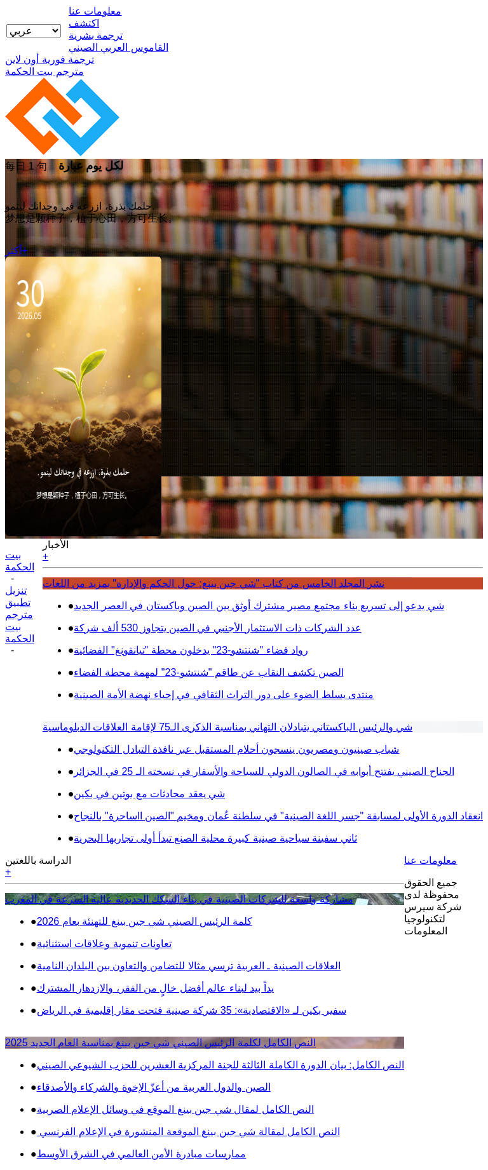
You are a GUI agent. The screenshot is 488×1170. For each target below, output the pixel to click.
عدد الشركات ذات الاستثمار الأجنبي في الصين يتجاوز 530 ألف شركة (217, 627)
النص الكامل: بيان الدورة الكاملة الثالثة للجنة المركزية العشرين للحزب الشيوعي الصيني (220, 1064)
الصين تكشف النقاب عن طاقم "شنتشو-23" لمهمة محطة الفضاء (208, 672)
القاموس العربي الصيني (118, 47)
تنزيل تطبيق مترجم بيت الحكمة (19, 614)
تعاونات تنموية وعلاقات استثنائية (104, 943)
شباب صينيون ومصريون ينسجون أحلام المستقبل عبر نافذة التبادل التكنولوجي (236, 749)
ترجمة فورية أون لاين (49, 59)
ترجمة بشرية (96, 35)
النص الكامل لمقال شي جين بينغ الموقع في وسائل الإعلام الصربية (175, 1109)
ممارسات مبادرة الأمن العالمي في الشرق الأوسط (142, 1153)
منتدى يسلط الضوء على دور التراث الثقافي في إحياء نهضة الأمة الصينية (224, 694)
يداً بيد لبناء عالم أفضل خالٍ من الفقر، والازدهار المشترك (155, 988)
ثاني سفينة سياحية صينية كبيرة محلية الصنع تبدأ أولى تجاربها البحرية (215, 838)
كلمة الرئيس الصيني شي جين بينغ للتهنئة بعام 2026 (144, 921)
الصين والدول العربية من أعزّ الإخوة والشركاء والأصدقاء (154, 1087)
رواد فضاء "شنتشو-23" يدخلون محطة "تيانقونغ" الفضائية (191, 650)
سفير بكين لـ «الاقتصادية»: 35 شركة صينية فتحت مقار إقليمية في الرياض (191, 1010)
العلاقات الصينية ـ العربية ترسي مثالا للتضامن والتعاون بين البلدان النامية (189, 965)
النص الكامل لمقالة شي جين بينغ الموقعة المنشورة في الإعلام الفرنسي (188, 1131)
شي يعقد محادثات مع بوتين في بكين (149, 793)
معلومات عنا (95, 11)
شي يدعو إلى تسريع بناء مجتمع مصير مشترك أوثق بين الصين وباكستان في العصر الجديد (259, 605)
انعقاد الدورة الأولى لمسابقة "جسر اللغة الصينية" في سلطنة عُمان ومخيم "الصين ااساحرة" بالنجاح (278, 815)
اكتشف (84, 23)
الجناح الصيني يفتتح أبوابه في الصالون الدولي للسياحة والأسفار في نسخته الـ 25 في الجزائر (264, 771)
